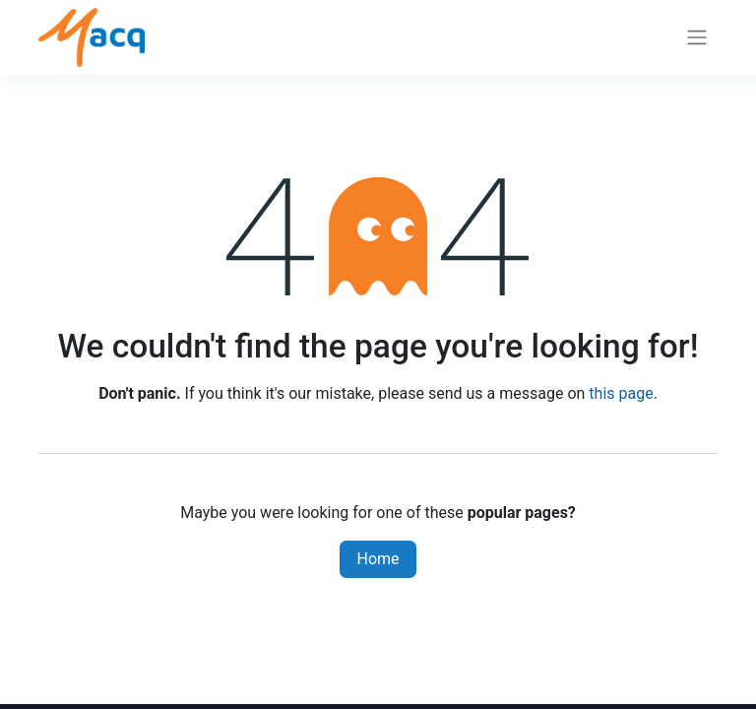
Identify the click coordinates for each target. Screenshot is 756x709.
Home (377, 558)
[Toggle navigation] (697, 38)
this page (621, 393)
